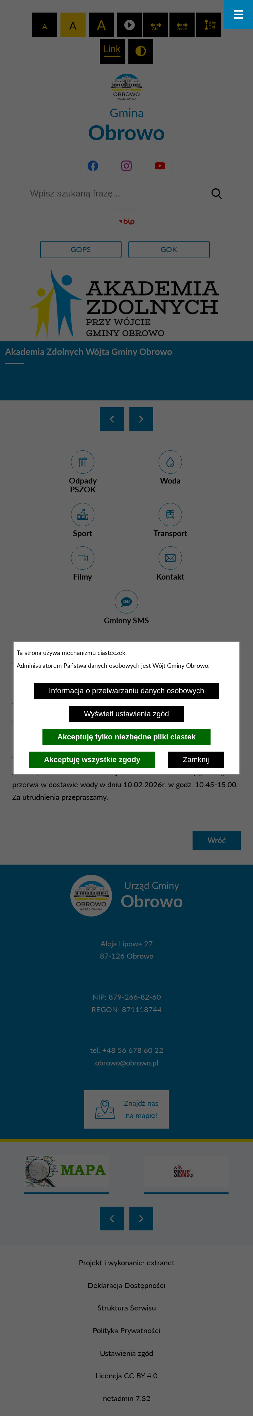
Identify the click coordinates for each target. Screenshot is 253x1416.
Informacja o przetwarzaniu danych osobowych (126, 690)
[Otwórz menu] (238, 14)
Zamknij (196, 759)
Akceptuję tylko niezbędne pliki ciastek (126, 737)
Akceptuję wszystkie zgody (92, 759)
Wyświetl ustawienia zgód (126, 714)
